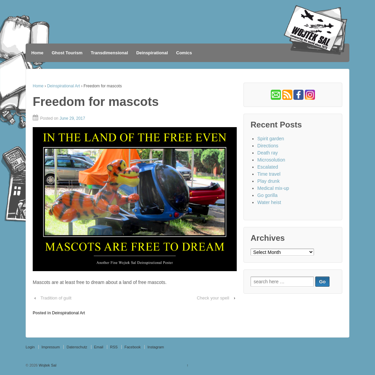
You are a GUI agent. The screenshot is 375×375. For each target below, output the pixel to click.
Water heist (269, 202)
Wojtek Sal (47, 365)
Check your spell (213, 297)
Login (30, 347)
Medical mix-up (273, 188)
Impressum (50, 347)
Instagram (155, 347)
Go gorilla (267, 195)
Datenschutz (76, 347)
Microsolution (271, 160)
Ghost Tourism (67, 52)
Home (37, 52)
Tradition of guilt (55, 297)
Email (99, 347)
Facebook (132, 347)
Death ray (267, 152)
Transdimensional (109, 52)
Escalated (267, 167)
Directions (267, 145)
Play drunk (268, 181)
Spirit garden (270, 138)
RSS (114, 347)
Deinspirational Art (63, 86)
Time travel (269, 174)
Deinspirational (152, 52)
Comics (184, 52)
